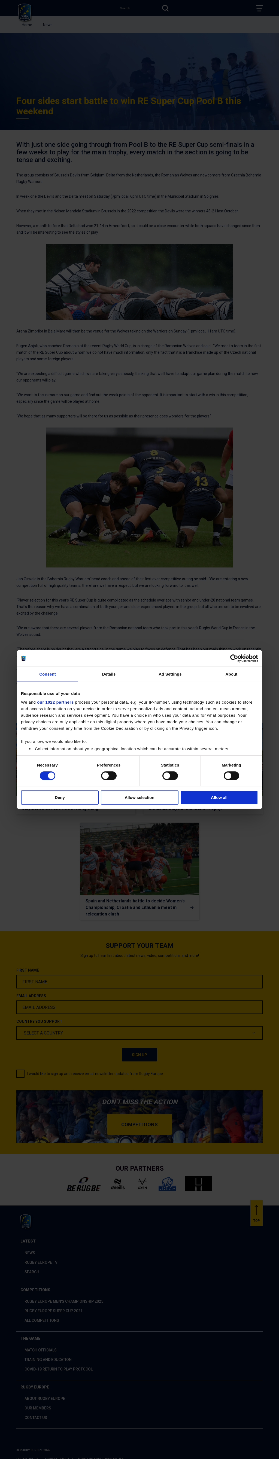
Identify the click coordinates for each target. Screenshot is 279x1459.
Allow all (219, 797)
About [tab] (232, 674)
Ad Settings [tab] (170, 674)
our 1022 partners (55, 702)
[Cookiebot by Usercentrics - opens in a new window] (234, 658)
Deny (60, 797)
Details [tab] (109, 674)
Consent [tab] (47, 674)
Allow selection (139, 797)
